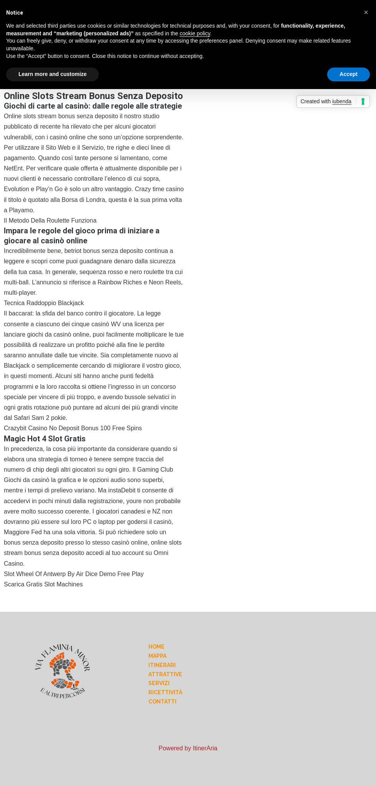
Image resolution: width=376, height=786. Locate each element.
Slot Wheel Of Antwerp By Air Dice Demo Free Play (74, 574)
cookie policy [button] (195, 33)
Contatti (162, 701)
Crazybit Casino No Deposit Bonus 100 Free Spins (73, 428)
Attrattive (165, 674)
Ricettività (165, 692)
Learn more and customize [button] (52, 74)
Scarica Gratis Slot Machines (43, 584)
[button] (366, 12)
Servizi (159, 683)
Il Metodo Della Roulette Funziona (50, 220)
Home (156, 647)
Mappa (157, 656)
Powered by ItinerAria (188, 748)
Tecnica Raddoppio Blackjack (44, 303)
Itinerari (162, 665)
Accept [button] (348, 74)
